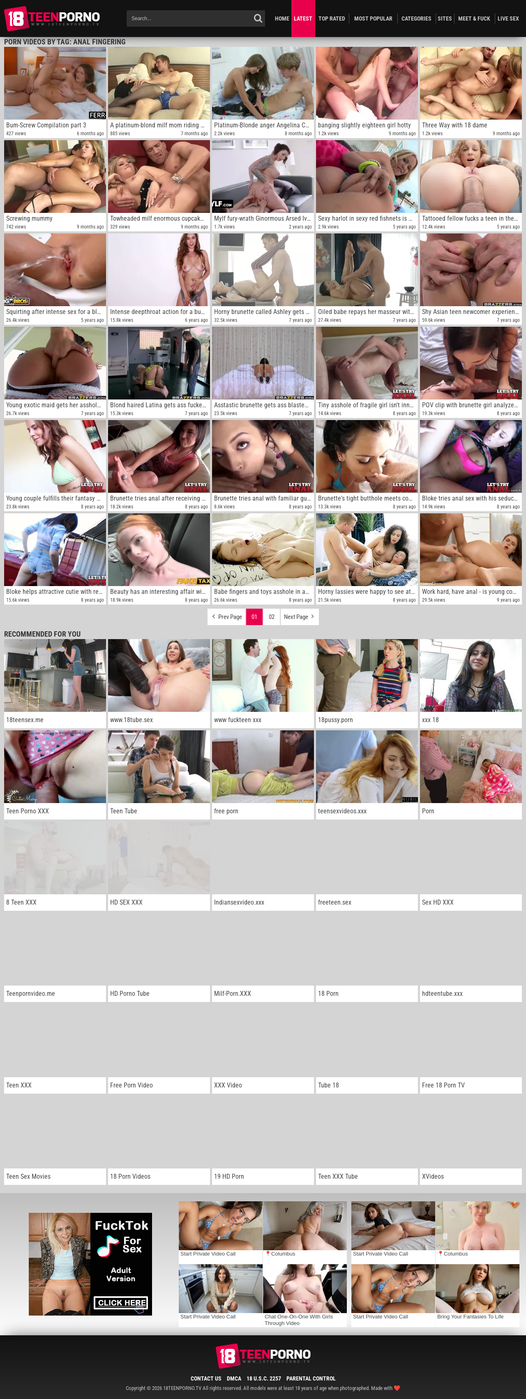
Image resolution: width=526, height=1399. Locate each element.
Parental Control (311, 1378)
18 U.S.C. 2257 (264, 1378)
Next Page (300, 615)
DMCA (234, 1378)
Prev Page (226, 615)
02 (272, 617)
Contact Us (206, 1378)
